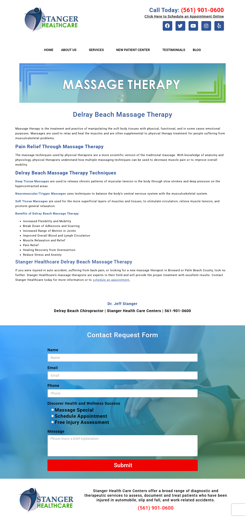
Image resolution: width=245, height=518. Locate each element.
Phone (53, 386)
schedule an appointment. (111, 281)
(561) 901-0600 (156, 509)
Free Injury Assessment (82, 423)
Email (52, 369)
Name (52, 351)
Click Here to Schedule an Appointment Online (184, 16)
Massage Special (74, 411)
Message (56, 432)
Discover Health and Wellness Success (83, 404)
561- (169, 312)
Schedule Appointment (81, 417)
